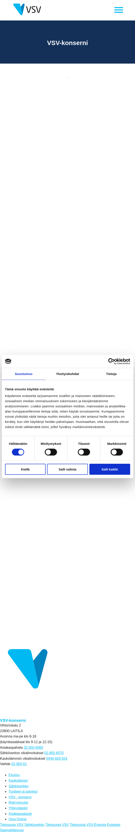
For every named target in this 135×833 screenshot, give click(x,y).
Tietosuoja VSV (57, 825)
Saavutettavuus (12, 830)
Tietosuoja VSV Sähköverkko (22, 825)
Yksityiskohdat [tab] (67, 373)
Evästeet (113, 825)
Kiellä (25, 469)
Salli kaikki (110, 469)
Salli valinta (67, 469)
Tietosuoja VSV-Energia (88, 825)
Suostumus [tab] (24, 373)
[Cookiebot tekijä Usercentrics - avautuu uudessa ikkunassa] (111, 361)
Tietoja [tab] (111, 373)
